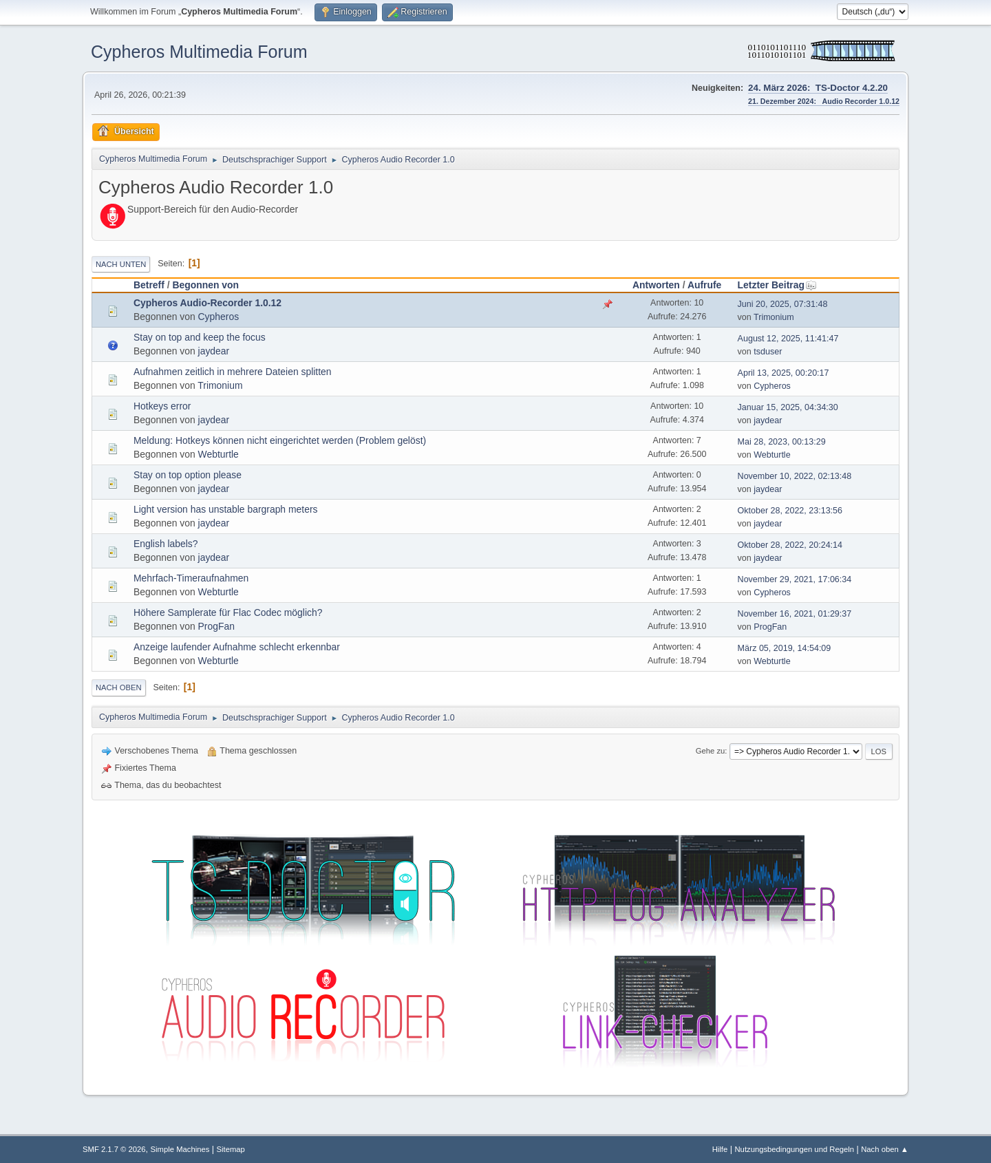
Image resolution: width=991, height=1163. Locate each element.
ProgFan (216, 626)
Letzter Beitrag (777, 284)
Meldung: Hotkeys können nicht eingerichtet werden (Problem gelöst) (280, 440)
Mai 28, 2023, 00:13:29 (782, 442)
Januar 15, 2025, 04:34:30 (788, 407)
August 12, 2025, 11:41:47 (788, 338)
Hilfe (720, 1149)
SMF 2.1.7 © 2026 (114, 1149)
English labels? (166, 543)
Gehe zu (710, 751)
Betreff (149, 284)
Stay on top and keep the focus (200, 337)
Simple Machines (180, 1149)
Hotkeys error (162, 406)
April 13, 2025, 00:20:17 (783, 373)
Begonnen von (205, 284)
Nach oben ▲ (884, 1149)
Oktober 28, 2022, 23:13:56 (790, 510)
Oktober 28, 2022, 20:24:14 (790, 545)
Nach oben (119, 687)
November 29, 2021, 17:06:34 (795, 579)
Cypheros (218, 316)
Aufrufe (704, 284)
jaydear (214, 350)
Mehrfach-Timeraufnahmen (191, 578)
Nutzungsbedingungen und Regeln (794, 1149)
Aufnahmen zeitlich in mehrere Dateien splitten (233, 371)
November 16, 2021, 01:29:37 (795, 614)
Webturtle (218, 454)
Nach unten (121, 264)
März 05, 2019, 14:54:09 (784, 648)
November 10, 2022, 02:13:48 (795, 476)
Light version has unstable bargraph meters (225, 509)
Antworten (656, 284)
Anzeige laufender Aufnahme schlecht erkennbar (237, 646)
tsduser (768, 351)
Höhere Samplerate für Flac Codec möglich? (228, 612)
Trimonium (774, 317)
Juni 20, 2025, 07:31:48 (783, 304)
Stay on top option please (188, 474)
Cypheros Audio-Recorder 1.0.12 (207, 302)
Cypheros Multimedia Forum (199, 51)
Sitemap (231, 1149)
